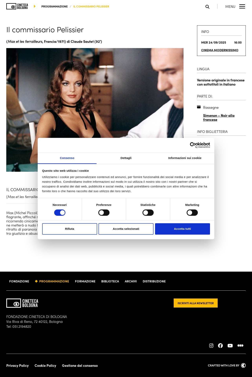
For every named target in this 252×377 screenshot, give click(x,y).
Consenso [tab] (67, 158)
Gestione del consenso (80, 365)
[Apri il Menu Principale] (235, 6)
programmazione (54, 6)
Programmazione (54, 281)
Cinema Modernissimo (219, 50)
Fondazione (19, 281)
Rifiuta (69, 229)
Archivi (131, 281)
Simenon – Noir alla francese (219, 117)
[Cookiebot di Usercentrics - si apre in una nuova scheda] (193, 145)
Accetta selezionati (126, 229)
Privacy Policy (17, 365)
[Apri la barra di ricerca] (211, 6)
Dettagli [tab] (126, 158)
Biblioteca (110, 281)
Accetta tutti (182, 229)
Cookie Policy (45, 365)
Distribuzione (154, 281)
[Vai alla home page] (17, 6)
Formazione (85, 281)
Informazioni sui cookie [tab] (185, 158)
